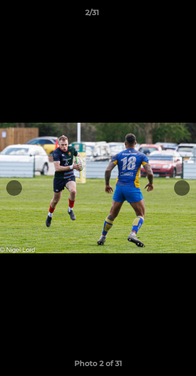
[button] (158, 15)
